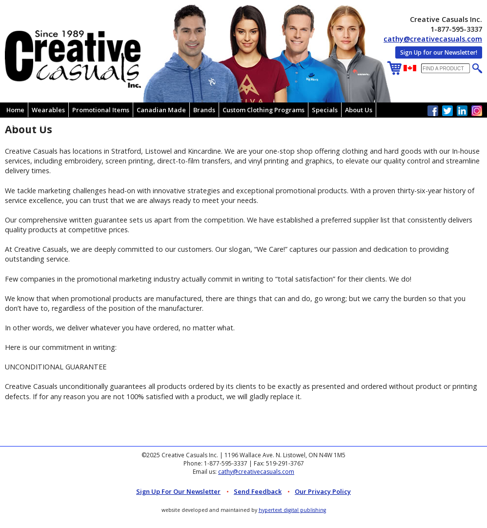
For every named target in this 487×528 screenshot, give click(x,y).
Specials (325, 109)
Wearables (48, 109)
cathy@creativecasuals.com (433, 38)
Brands (204, 109)
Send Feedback (258, 491)
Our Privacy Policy (323, 491)
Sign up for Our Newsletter (178, 491)
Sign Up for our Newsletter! (438, 52)
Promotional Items (100, 109)
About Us (358, 109)
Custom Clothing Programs (263, 109)
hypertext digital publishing (292, 510)
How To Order (28, 124)
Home (15, 109)
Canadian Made (161, 109)
